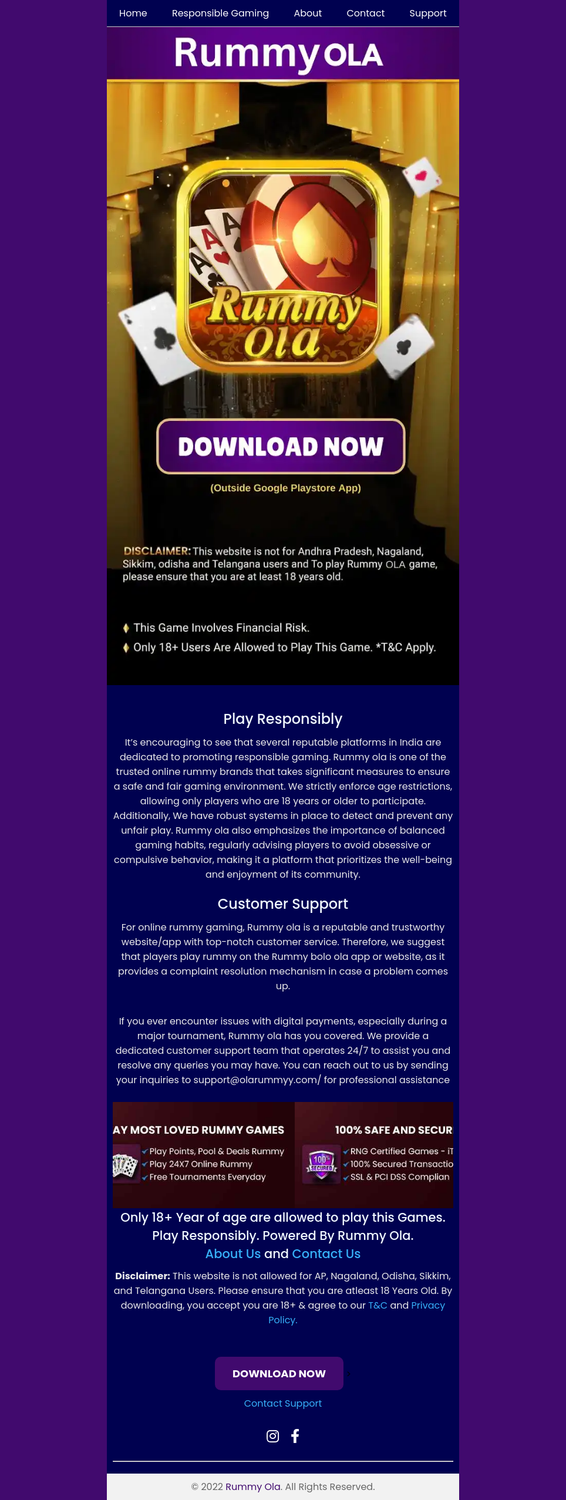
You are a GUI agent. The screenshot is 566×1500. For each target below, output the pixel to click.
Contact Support (283, 1403)
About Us (233, 1253)
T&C (378, 1305)
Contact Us (326, 1253)
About (308, 13)
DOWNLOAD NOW (279, 1373)
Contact (365, 13)
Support (428, 13)
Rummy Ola (253, 1487)
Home (133, 13)
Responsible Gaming (220, 13)
